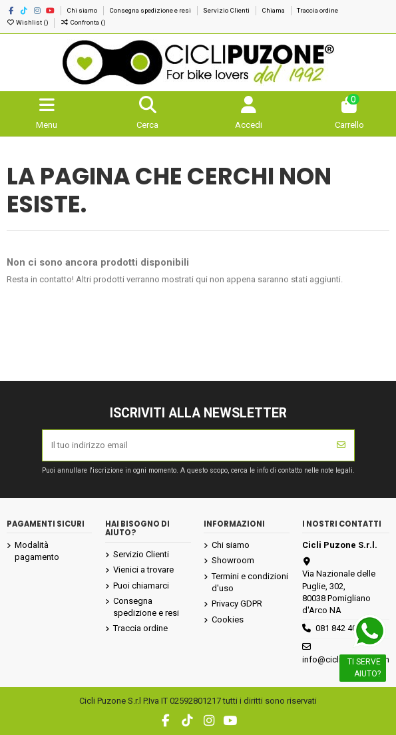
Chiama (274, 10)
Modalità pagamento (37, 551)
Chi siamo (83, 10)
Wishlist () (28, 22)
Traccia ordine (317, 10)
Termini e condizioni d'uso (250, 582)
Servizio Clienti (227, 10)
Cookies (228, 619)
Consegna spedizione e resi (150, 10)
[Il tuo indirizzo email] (186, 445)
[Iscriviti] (341, 445)
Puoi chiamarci (141, 586)
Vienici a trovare (143, 570)
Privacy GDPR (237, 604)
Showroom (233, 560)
